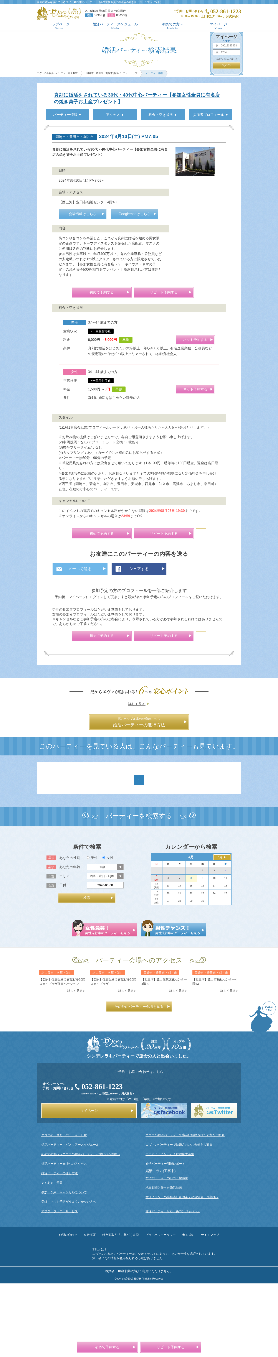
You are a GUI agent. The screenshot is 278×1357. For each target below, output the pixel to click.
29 (191, 973)
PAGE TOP (262, 1089)
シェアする (139, 622)
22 (191, 966)
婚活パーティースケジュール (115, 25)
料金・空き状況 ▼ (163, 115)
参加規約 (188, 1307)
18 (225, 958)
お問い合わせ (68, 1307)
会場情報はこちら (82, 267)
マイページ (218, 25)
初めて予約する (101, 345)
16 (202, 958)
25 (225, 966)
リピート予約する (164, 345)
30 (202, 973)
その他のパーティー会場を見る (139, 1079)
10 (214, 950)
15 (191, 958)
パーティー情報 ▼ (67, 115)
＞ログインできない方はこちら (227, 59)
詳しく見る (137, 776)
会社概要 (90, 1307)
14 (179, 958)
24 (214, 966)
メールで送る (80, 622)
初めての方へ (172, 25)
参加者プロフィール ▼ (210, 115)
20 (168, 966)
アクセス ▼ (115, 115)
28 (179, 973)
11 (225, 950)
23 (202, 966)
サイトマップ (210, 1307)
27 (168, 973)
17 (214, 958)
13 (168, 958)
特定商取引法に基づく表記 (120, 1307)
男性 (92, 930)
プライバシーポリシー (160, 1307)
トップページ (59, 25)
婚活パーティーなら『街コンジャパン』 (173, 1284)
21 (179, 966)
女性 (108, 930)
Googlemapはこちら (135, 267)
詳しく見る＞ (76, 1063)
